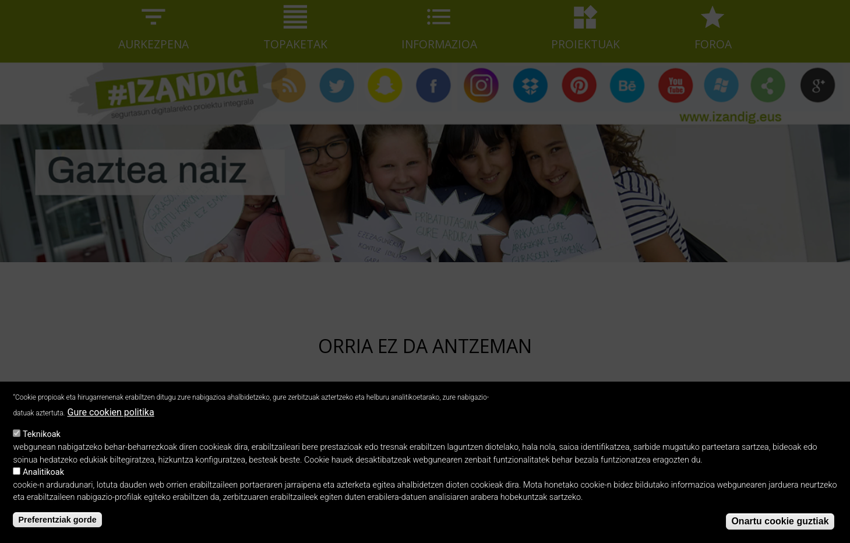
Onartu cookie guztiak (779, 525)
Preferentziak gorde (57, 524)
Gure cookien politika (110, 416)
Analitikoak (43, 476)
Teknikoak (42, 439)
